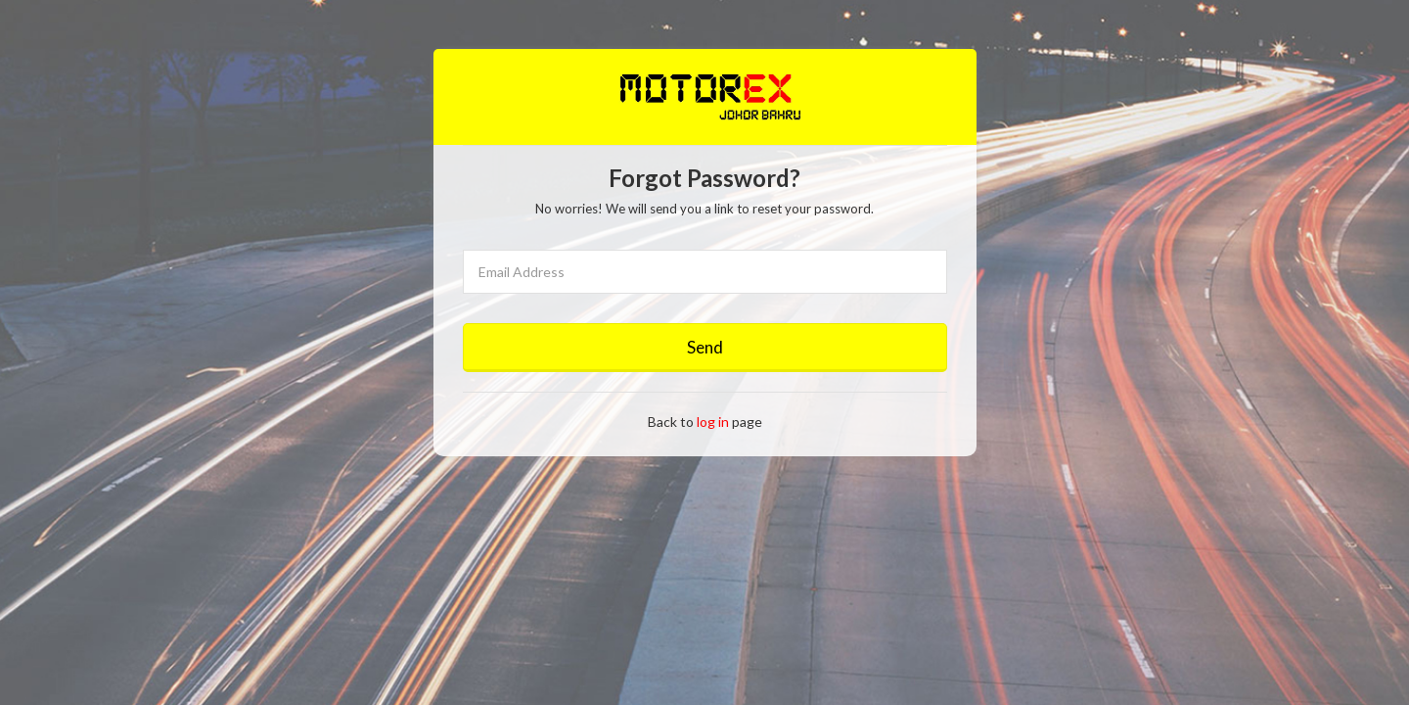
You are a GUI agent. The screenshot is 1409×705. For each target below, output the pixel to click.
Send (705, 347)
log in (713, 421)
